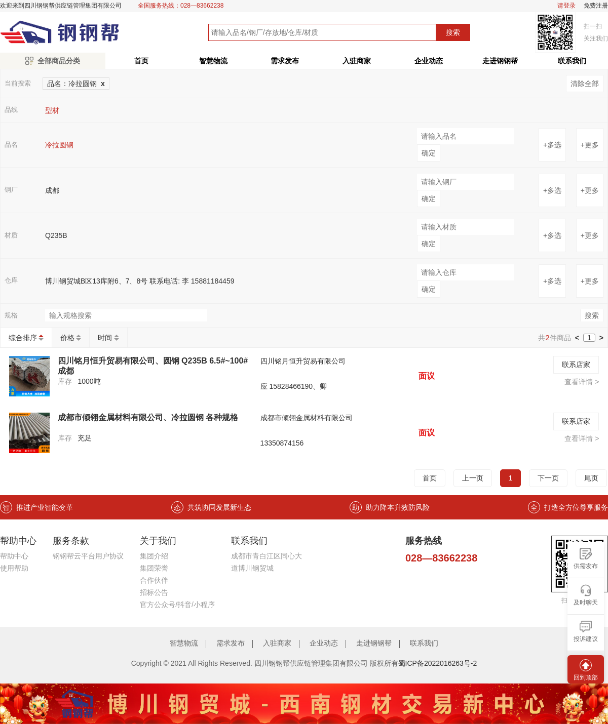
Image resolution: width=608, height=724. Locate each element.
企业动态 (428, 61)
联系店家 (576, 364)
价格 (67, 338)
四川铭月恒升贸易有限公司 (303, 361)
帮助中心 (14, 556)
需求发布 (285, 61)
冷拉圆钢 (59, 145)
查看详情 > (581, 382)
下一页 (548, 478)
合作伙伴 (154, 580)
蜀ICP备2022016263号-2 (437, 663)
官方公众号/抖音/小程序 (177, 604)
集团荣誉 (154, 568)
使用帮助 (14, 568)
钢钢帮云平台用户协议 (88, 556)
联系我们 (424, 643)
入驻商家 (357, 61)
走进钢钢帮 (500, 61)
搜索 (453, 32)
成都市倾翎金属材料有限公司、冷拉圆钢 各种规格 (148, 417)
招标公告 (154, 592)
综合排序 (23, 338)
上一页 (472, 478)
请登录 (566, 6)
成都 (52, 190)
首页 (141, 61)
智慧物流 (213, 61)
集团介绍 (154, 556)
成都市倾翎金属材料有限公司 (306, 418)
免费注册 (596, 6)
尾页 (591, 478)
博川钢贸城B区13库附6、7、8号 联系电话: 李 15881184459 (139, 281)
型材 (52, 110)
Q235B (56, 235)
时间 (105, 338)
